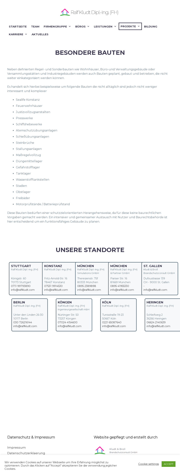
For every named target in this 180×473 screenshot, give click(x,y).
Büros (83, 26)
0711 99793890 (21, 286)
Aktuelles (40, 34)
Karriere (19, 34)
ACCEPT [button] (168, 464)
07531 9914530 (53, 286)
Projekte (131, 26)
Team (35, 26)
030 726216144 (22, 322)
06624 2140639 (156, 322)
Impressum (16, 447)
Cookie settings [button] (148, 464)
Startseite (18, 26)
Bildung (150, 26)
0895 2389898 (86, 286)
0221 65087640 (112, 322)
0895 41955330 (119, 286)
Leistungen (106, 26)
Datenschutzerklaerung (26, 453)
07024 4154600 (67, 322)
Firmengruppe (58, 26)
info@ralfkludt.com (23, 289)
